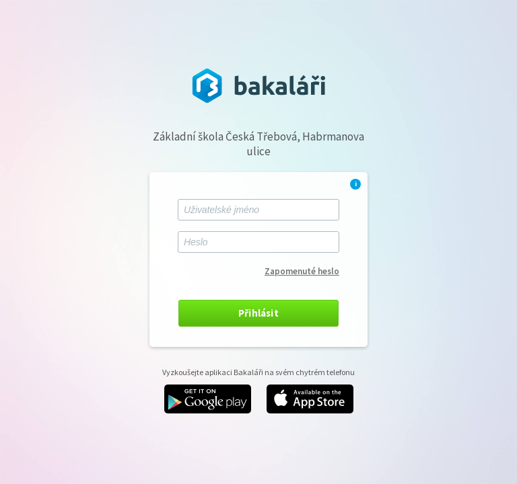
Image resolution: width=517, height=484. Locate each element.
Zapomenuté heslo (302, 271)
